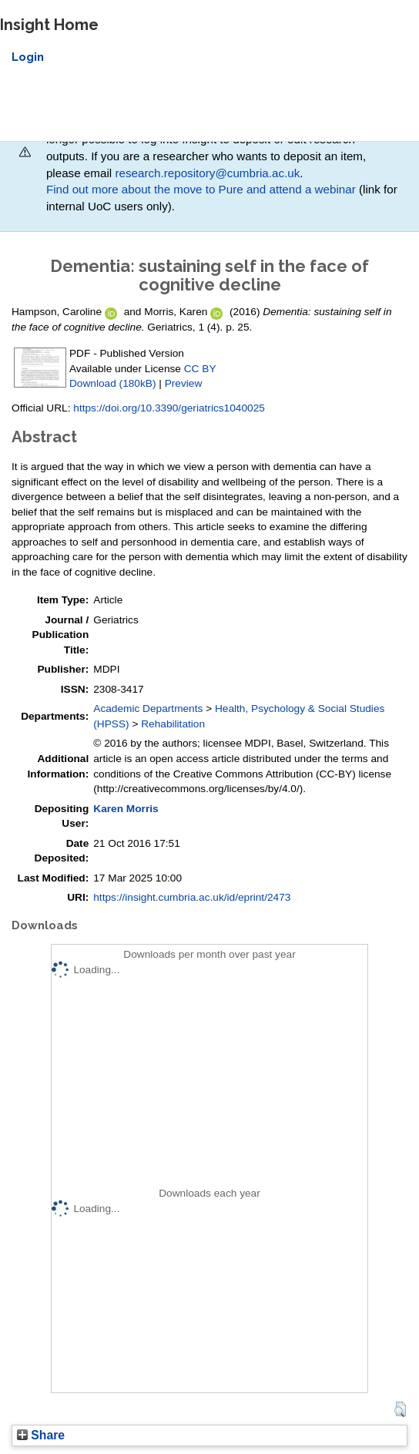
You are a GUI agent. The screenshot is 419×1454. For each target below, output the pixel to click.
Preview (184, 383)
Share (41, 1435)
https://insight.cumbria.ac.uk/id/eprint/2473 (191, 897)
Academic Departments (148, 708)
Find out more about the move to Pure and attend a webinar (201, 189)
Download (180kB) (112, 383)
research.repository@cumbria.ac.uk (207, 173)
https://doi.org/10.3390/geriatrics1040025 (169, 408)
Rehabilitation (173, 724)
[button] (400, 1409)
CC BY (200, 368)
